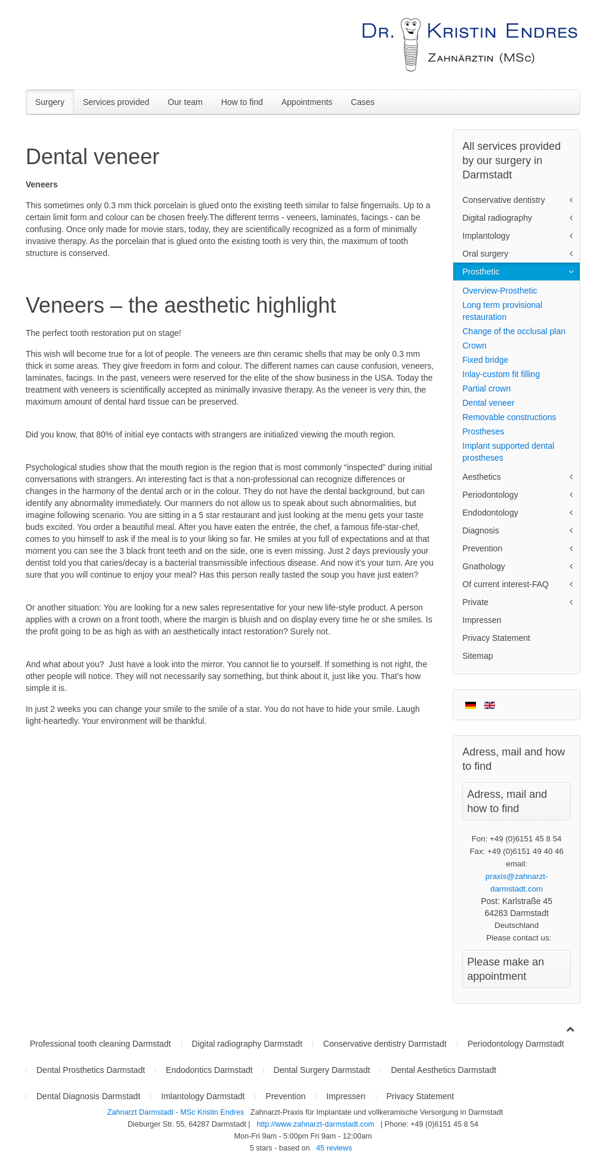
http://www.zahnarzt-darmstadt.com (315, 1124)
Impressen (481, 620)
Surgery (49, 102)
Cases (363, 102)
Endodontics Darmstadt (209, 1070)
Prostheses (483, 431)
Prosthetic (480, 271)
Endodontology (490, 512)
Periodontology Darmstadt (516, 1043)
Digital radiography (497, 218)
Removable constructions (509, 417)
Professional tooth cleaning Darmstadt (100, 1043)
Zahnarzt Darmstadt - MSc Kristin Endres (176, 1112)
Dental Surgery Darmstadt (322, 1070)
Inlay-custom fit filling (501, 374)
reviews (334, 1148)
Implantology (485, 235)
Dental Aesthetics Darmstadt (443, 1070)
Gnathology (483, 566)
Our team (185, 102)
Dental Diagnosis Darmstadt (88, 1096)
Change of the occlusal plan (513, 331)
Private (475, 602)
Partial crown (486, 388)
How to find (242, 102)
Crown (474, 345)
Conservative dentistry (503, 200)
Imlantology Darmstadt (203, 1096)
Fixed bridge (485, 360)
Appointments (307, 102)
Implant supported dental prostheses (508, 451)
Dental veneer (488, 403)
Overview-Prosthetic (499, 290)
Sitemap (477, 656)
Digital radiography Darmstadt (247, 1043)
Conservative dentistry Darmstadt (385, 1043)
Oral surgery (485, 253)
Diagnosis (480, 530)
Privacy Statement (496, 638)
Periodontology (490, 494)
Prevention (482, 548)
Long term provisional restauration (502, 311)
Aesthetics (481, 477)
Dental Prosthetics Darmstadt (90, 1070)
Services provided (116, 102)
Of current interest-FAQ (505, 584)
